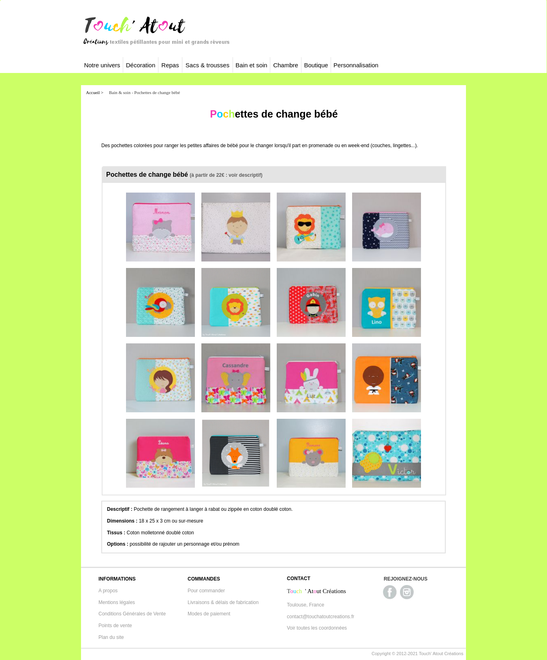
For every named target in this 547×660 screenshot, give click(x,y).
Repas (170, 65)
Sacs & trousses (207, 65)
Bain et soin (251, 65)
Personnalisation (355, 65)
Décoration (141, 65)
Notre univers (102, 65)
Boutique (316, 65)
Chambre (285, 65)
